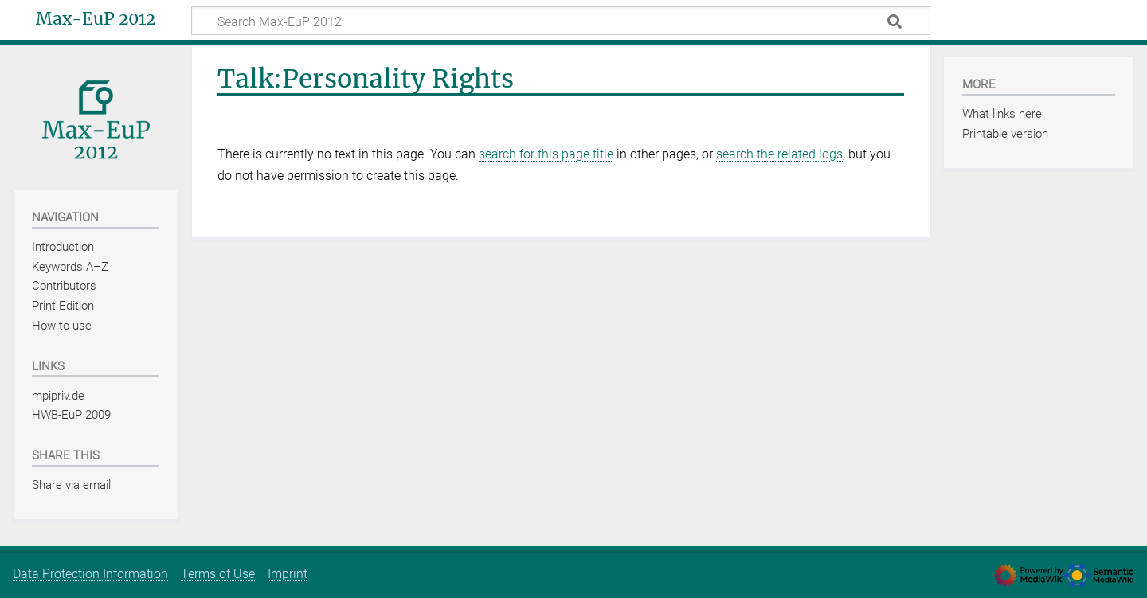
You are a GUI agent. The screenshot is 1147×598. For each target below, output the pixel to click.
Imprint (287, 573)
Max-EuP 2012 (95, 19)
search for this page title (546, 154)
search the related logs (779, 154)
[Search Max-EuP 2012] (561, 20)
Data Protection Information (90, 573)
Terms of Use (218, 573)
